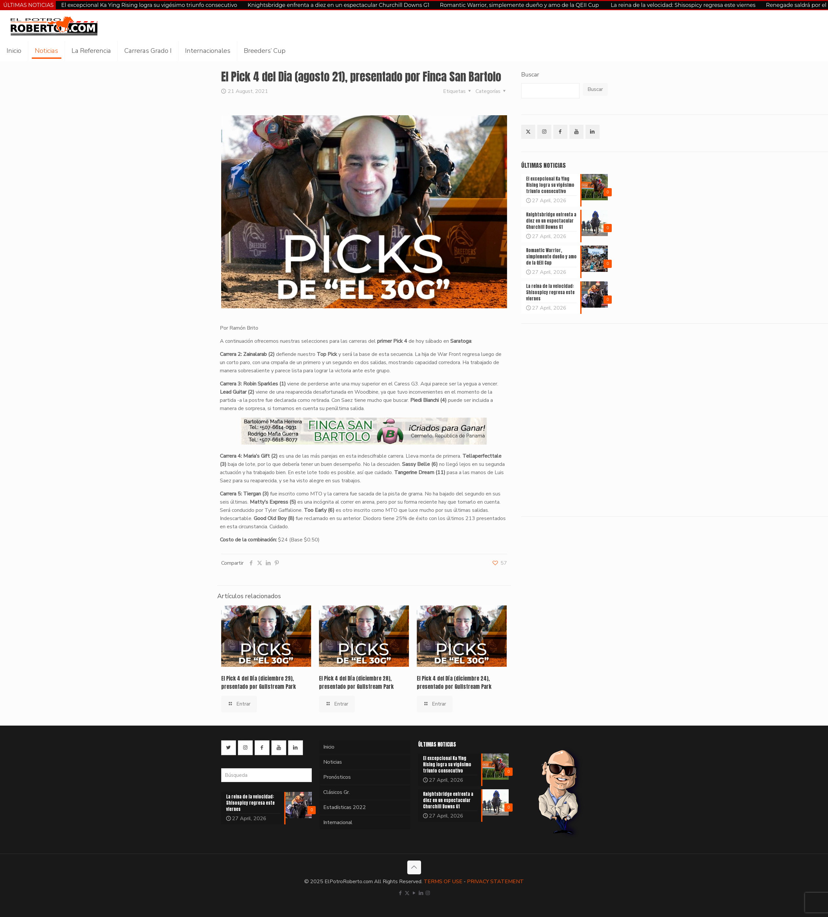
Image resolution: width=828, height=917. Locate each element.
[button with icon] (528, 132)
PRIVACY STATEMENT (495, 881)
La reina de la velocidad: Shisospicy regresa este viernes (683, 5)
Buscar (530, 74)
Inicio (328, 747)
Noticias (332, 762)
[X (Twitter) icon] (407, 893)
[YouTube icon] (414, 893)
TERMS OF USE (443, 881)
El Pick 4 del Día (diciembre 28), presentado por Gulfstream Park (356, 682)
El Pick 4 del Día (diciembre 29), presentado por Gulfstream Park (258, 682)
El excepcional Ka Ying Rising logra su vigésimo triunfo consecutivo (149, 5)
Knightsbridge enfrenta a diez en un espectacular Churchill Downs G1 (338, 5)
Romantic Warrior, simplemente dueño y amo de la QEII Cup (520, 5)
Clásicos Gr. (336, 792)
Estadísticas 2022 (344, 807)
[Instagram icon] (427, 893)
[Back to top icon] (414, 867)
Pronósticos (337, 777)
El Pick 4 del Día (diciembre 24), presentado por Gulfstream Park (454, 682)
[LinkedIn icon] (420, 893)
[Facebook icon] (400, 893)
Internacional (337, 822)
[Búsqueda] (266, 775)
